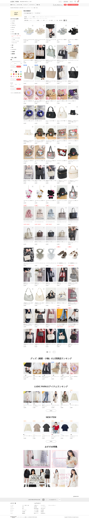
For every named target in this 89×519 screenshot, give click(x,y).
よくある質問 (36, 511)
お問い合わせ (43, 508)
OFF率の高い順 (52, 16)
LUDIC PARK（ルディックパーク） (24, 7)
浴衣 (23, 508)
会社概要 (42, 510)
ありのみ (34, 20)
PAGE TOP (76, 496)
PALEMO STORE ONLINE (14, 7)
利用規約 (42, 511)
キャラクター (24, 510)
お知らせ (71, 1)
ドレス (11, 513)
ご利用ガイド (36, 505)
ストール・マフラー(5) (15, 41)
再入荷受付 (62, 137)
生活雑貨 (23, 511)
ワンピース (12, 508)
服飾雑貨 (23, 513)
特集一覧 (38, 4)
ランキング (25, 4)
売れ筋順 (37, 16)
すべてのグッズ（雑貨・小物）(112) (16, 36)
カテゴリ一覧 (19, 4)
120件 (47, 20)
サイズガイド (43, 505)
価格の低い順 (42, 16)
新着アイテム (12, 4)
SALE (40, 18)
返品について (36, 513)
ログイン (60, 1)
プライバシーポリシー (52, 505)
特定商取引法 (43, 513)
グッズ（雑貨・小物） (34, 7)
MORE (51, 410)
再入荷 (46, 18)
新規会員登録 (66, 1)
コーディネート (32, 4)
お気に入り (75, 1)
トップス (11, 505)
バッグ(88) (13, 39)
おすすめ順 (29, 16)
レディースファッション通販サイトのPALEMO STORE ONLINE (27, 517)
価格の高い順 (47, 16)
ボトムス (11, 510)
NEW (37, 18)
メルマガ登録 (36, 510)
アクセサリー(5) (14, 42)
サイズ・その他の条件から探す (73, 4)
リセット (13, 66)
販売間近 (34, 18)
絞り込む (18, 66)
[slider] (11, 61)
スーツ (11, 511)
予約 (43, 18)
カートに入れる (78, 1)
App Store (59, 500)
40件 (41, 20)
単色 (54, 20)
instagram (43, 500)
